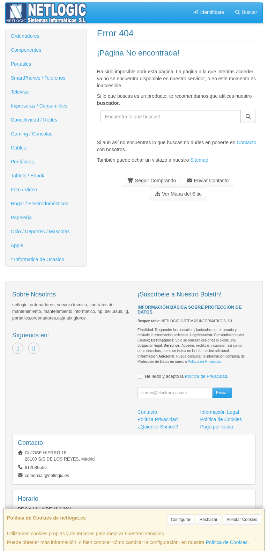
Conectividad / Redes (34, 120)
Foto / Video (24, 189)
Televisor (20, 92)
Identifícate (208, 12)
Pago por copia (216, 426)
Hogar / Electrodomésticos (39, 203)
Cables (18, 147)
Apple (17, 245)
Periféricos (22, 161)
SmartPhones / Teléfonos (38, 78)
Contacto (246, 142)
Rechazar (208, 519)
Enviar (222, 392)
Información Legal (219, 412)
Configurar (181, 519)
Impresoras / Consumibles (39, 106)
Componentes (26, 50)
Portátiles (21, 64)
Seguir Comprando (151, 180)
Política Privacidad (157, 419)
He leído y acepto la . (186, 376)
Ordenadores (25, 36)
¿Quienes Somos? (157, 426)
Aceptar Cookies (241, 519)
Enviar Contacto (207, 180)
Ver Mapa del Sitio (178, 194)
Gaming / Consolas (31, 134)
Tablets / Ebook (27, 175)
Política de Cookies (227, 542)
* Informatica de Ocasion (37, 259)
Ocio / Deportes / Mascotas (40, 231)
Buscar (245, 12)
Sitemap (199, 160)
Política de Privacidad (205, 361)
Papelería (21, 217)
